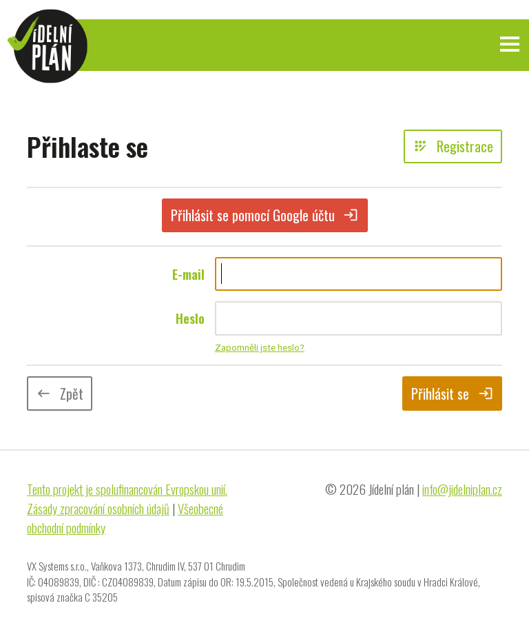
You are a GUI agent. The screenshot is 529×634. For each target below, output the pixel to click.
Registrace (453, 146)
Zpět (59, 393)
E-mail (188, 274)
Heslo (190, 318)
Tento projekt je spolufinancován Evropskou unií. (127, 489)
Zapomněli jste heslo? (259, 347)
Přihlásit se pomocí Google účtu (265, 215)
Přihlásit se (452, 393)
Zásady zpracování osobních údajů (98, 508)
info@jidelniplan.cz (462, 489)
